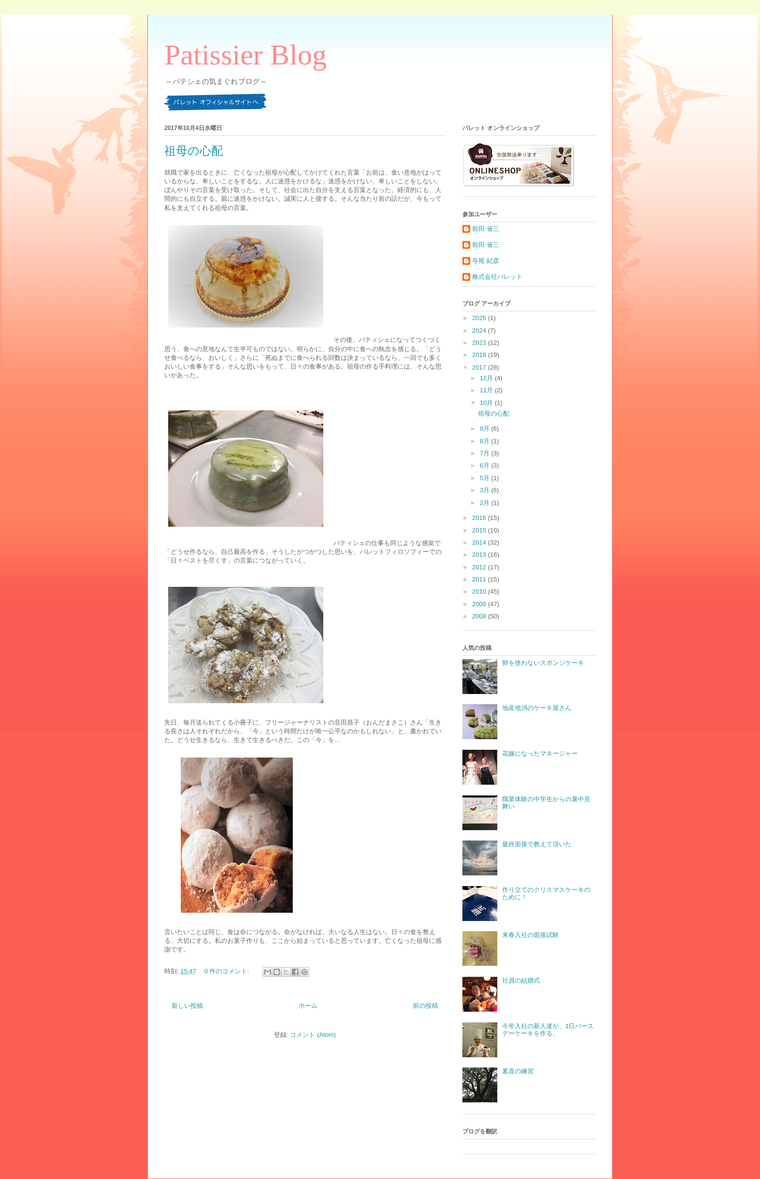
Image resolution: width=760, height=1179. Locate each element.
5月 (485, 478)
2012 (480, 567)
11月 (487, 390)
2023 (480, 342)
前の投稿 (425, 1005)
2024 (480, 330)
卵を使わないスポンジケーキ (543, 662)
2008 (480, 616)
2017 (480, 367)
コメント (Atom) (313, 1034)
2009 (480, 604)
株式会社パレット (497, 276)
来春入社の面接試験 (530, 934)
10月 (487, 402)
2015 (480, 530)
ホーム (308, 1005)
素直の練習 (518, 1071)
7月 (485, 453)
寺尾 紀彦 (485, 260)
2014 (480, 542)
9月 (485, 428)
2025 (480, 318)
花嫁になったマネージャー (540, 753)
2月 (485, 502)
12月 (487, 378)
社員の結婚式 (521, 980)
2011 (480, 579)
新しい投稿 (187, 1005)
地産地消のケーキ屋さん (536, 707)
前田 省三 (485, 228)
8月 (485, 441)
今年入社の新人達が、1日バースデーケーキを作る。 (548, 1029)
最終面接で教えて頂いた (536, 844)
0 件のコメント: (227, 971)
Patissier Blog (245, 55)
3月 (485, 490)
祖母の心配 (193, 151)
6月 (485, 465)
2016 (480, 517)
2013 (480, 554)
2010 (480, 591)
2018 (480, 354)
